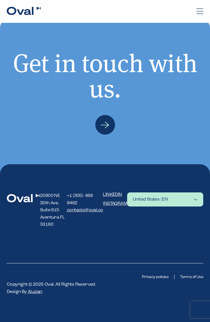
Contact (105, 125)
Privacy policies (155, 277)
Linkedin (112, 194)
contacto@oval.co (85, 210)
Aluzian (35, 292)
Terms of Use (191, 277)
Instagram (115, 203)
